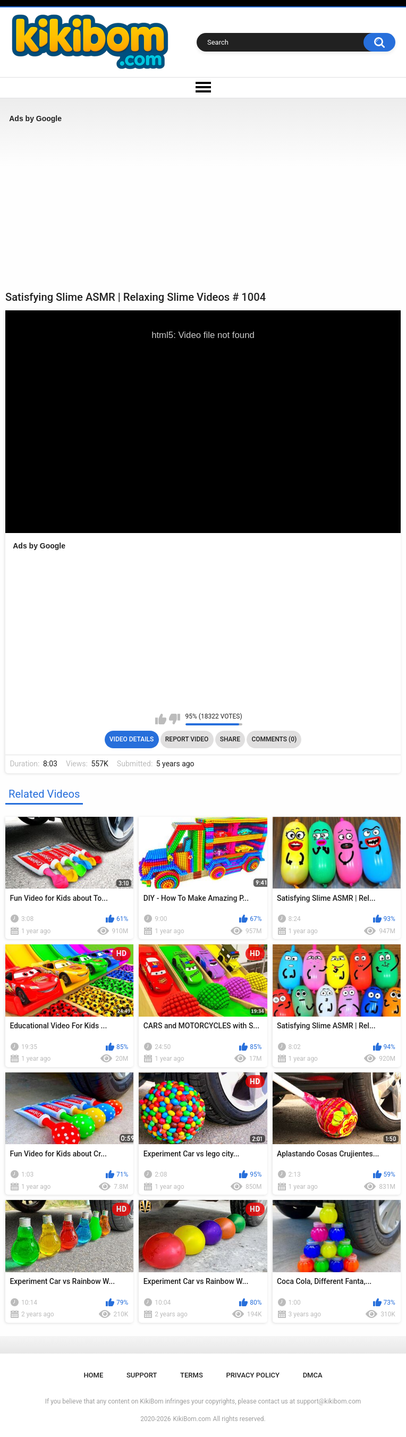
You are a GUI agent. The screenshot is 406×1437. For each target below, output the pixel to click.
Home (93, 1375)
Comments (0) (274, 739)
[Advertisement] (203, 206)
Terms (191, 1375)
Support (141, 1375)
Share (230, 739)
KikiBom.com (192, 1419)
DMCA (313, 1375)
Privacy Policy (253, 1375)
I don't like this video (174, 719)
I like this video (160, 719)
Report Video (186, 739)
